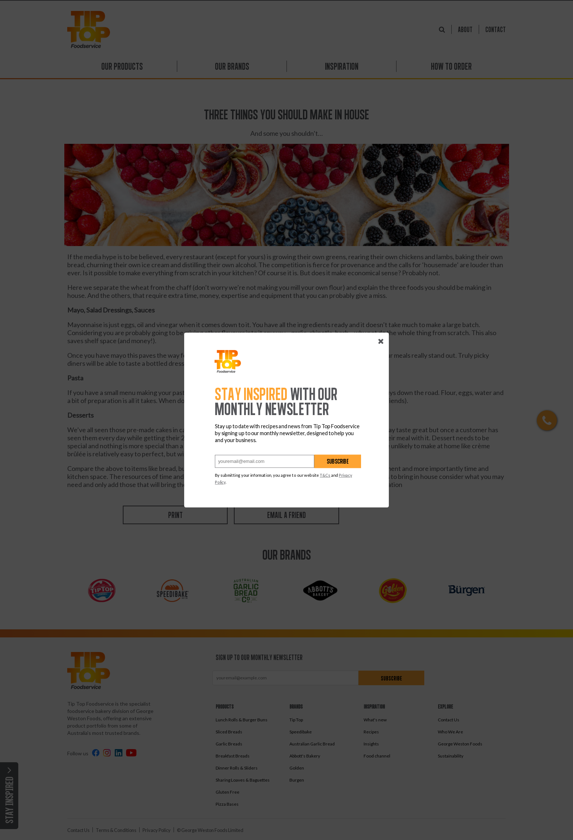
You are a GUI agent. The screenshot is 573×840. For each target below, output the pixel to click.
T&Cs (325, 475)
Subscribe (338, 461)
